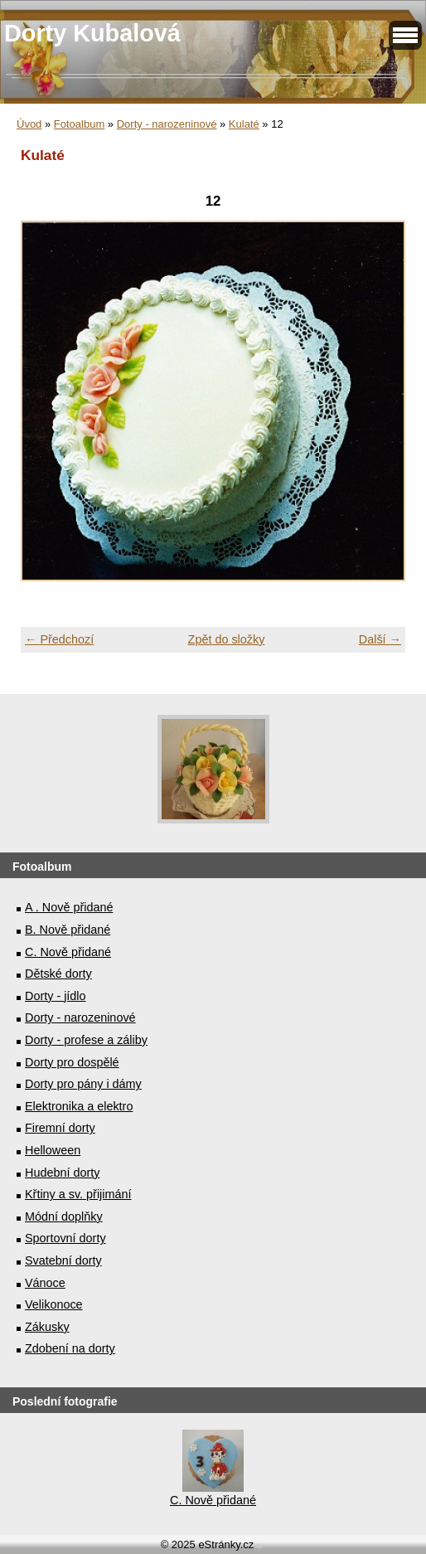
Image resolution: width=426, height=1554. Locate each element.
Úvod (29, 124)
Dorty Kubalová (92, 33)
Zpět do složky (226, 639)
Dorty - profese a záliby (86, 1040)
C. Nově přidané (68, 952)
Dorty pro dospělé (72, 1062)
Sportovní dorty (65, 1238)
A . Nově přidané (69, 907)
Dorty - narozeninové (167, 124)
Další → (380, 639)
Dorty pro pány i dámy (83, 1083)
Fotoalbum (79, 124)
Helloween (52, 1150)
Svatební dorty (63, 1260)
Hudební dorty (62, 1172)
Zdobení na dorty (70, 1348)
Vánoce (45, 1282)
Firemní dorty (60, 1127)
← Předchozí (59, 639)
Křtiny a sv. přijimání (78, 1194)
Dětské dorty (58, 973)
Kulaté (244, 124)
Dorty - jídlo (55, 996)
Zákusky (47, 1326)
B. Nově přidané (67, 929)
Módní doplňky (64, 1216)
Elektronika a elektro (79, 1106)
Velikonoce (54, 1304)
